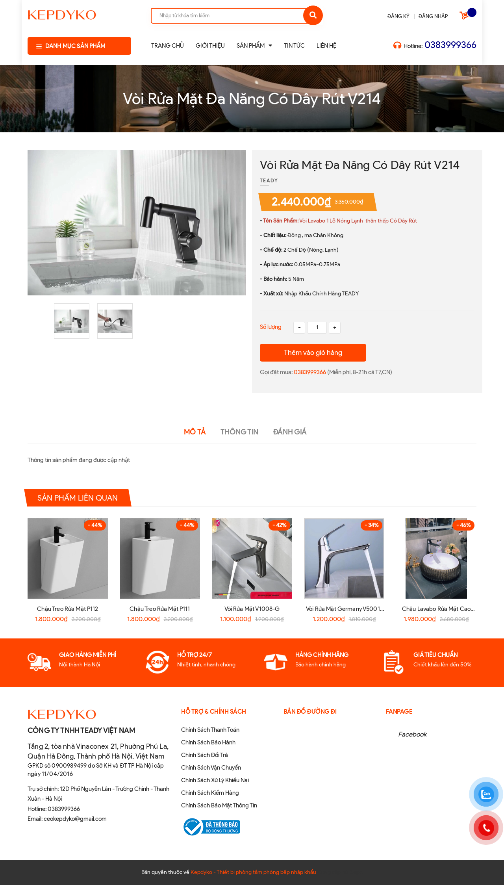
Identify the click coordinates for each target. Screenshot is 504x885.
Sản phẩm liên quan (77, 498)
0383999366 (450, 44)
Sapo (356, 872)
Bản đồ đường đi (310, 711)
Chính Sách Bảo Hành (208, 742)
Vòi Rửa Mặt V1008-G (252, 608)
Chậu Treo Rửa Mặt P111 (160, 608)
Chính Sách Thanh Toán (210, 729)
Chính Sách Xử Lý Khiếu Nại (215, 780)
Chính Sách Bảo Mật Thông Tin (219, 805)
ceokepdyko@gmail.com (75, 818)
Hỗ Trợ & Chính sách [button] (213, 711)
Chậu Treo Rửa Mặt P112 (67, 608)
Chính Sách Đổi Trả (204, 755)
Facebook (412, 734)
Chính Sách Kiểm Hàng (210, 792)
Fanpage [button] (399, 711)
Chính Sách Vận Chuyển (211, 767)
